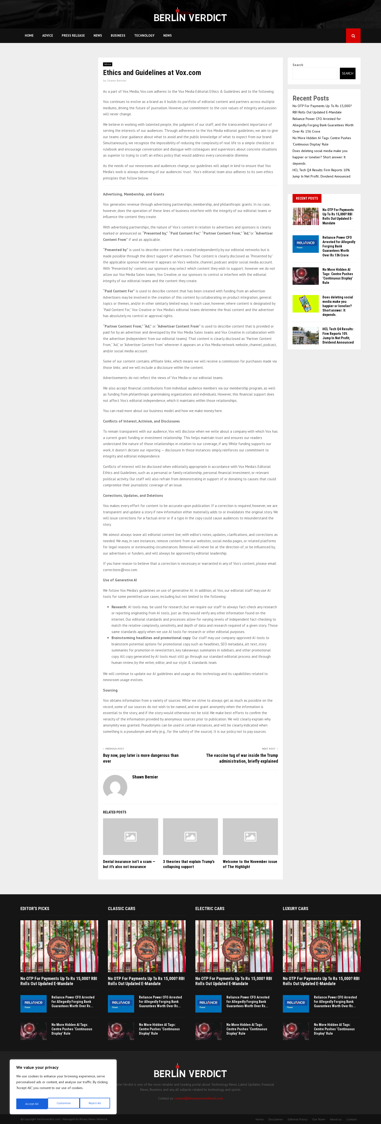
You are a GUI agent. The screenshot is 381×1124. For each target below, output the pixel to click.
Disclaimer (275, 1119)
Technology (144, 36)
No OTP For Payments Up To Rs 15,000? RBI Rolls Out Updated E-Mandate (58, 981)
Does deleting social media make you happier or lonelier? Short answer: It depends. (320, 157)
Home (29, 36)
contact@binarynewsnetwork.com (198, 1098)
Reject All (63, 1104)
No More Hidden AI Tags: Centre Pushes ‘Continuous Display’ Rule (72, 1029)
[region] (63, 1088)
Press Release (73, 36)
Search (298, 65)
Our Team (318, 1119)
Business (118, 36)
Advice (47, 36)
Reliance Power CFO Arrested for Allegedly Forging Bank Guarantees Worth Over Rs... (73, 1001)
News (98, 36)
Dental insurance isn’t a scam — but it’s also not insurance (129, 864)
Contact (351, 1119)
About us (336, 1119)
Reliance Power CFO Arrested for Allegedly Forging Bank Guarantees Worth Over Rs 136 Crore (323, 125)
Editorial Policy (297, 1119)
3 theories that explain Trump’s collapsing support (189, 864)
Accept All (95, 1104)
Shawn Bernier (116, 80)
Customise (31, 1104)
